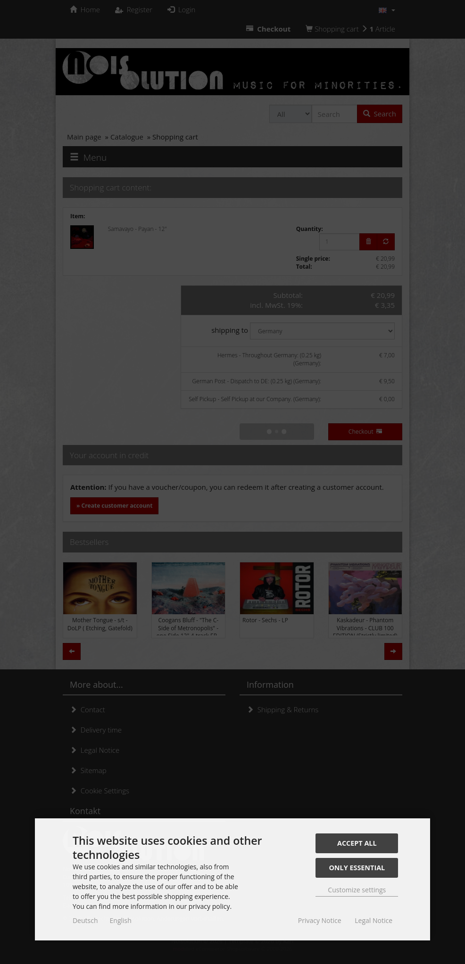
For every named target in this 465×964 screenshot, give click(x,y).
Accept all (357, 843)
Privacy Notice (319, 920)
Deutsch (85, 920)
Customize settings (357, 889)
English (121, 920)
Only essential (357, 867)
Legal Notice (373, 920)
